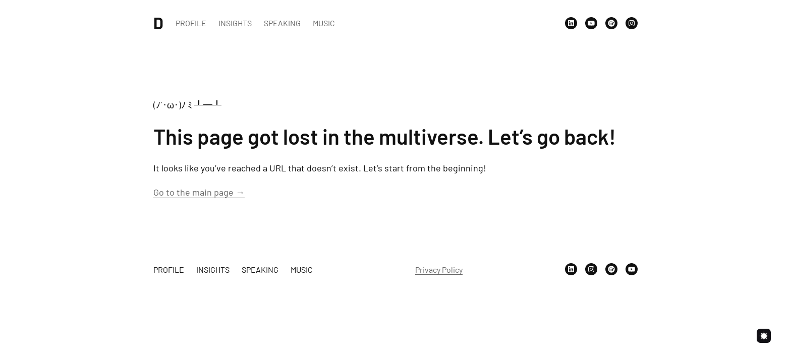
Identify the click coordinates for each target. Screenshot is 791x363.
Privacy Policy (439, 269)
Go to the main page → (199, 192)
